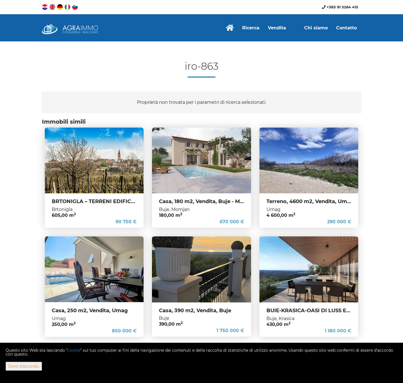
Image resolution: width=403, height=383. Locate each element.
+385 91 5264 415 (340, 7)
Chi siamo (316, 27)
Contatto (346, 27)
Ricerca (250, 27)
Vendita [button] (277, 27)
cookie (73, 350)
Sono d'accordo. (23, 366)
